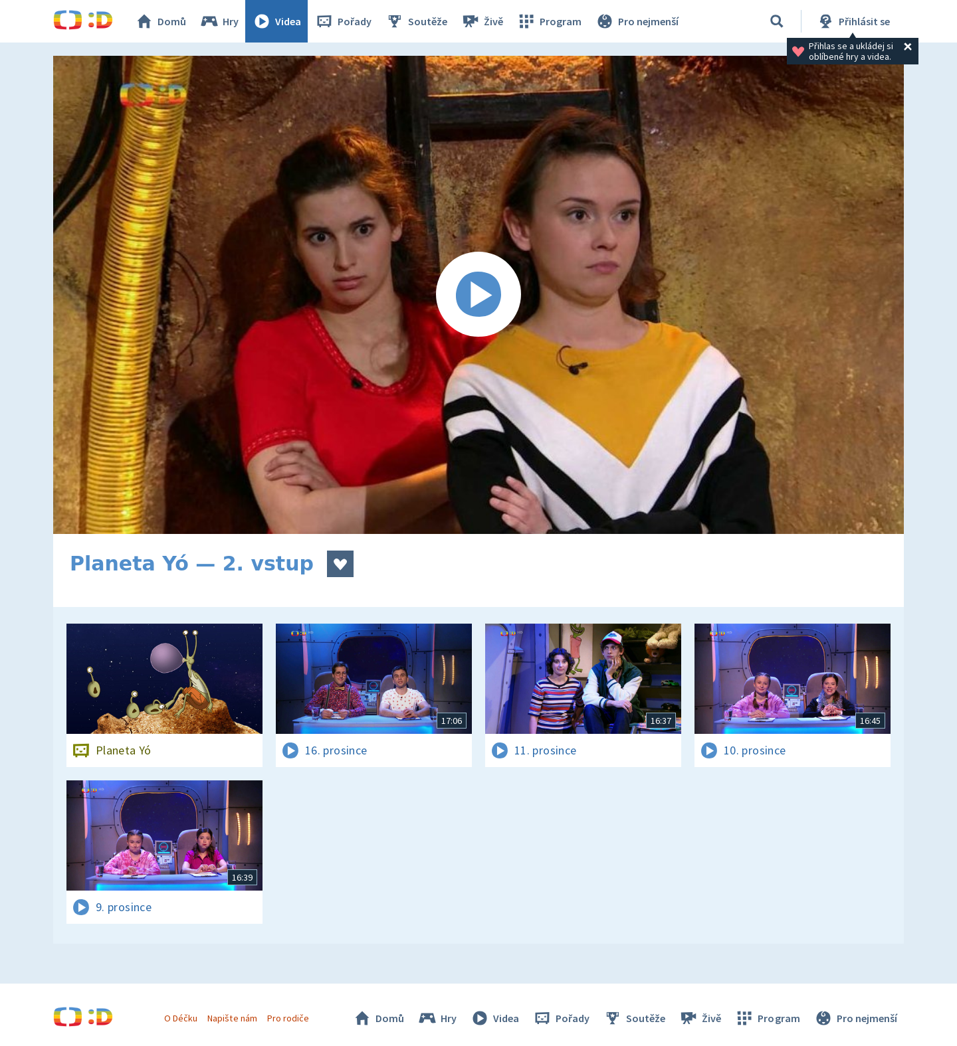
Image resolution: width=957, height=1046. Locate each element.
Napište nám (232, 1018)
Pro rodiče (288, 1018)
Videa (276, 21)
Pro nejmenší (637, 21)
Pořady (343, 21)
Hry (219, 21)
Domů (160, 21)
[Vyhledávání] (777, 21)
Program (549, 21)
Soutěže (416, 21)
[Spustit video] (478, 295)
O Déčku (180, 1018)
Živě (482, 21)
